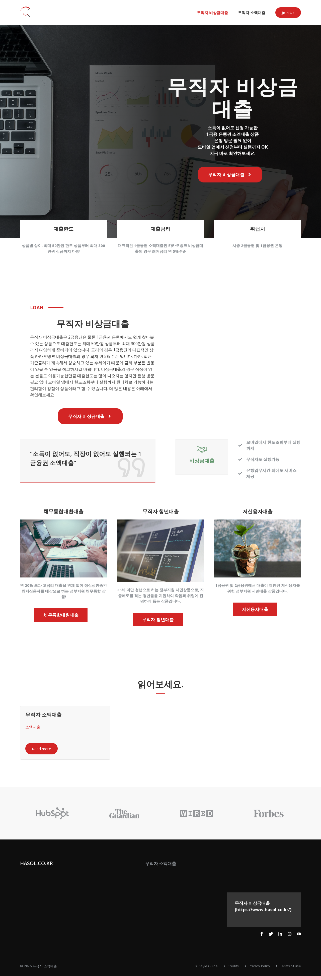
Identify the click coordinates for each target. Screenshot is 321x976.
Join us (288, 12)
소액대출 (32, 726)
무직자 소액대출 (251, 12)
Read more (41, 748)
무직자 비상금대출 (212, 12)
